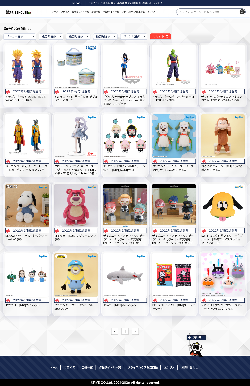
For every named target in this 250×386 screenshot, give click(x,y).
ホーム (55, 12)
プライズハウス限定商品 (133, 12)
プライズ (65, 12)
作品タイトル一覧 (111, 12)
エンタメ (151, 12)
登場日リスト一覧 (80, 12)
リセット (158, 36)
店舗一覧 (95, 12)
